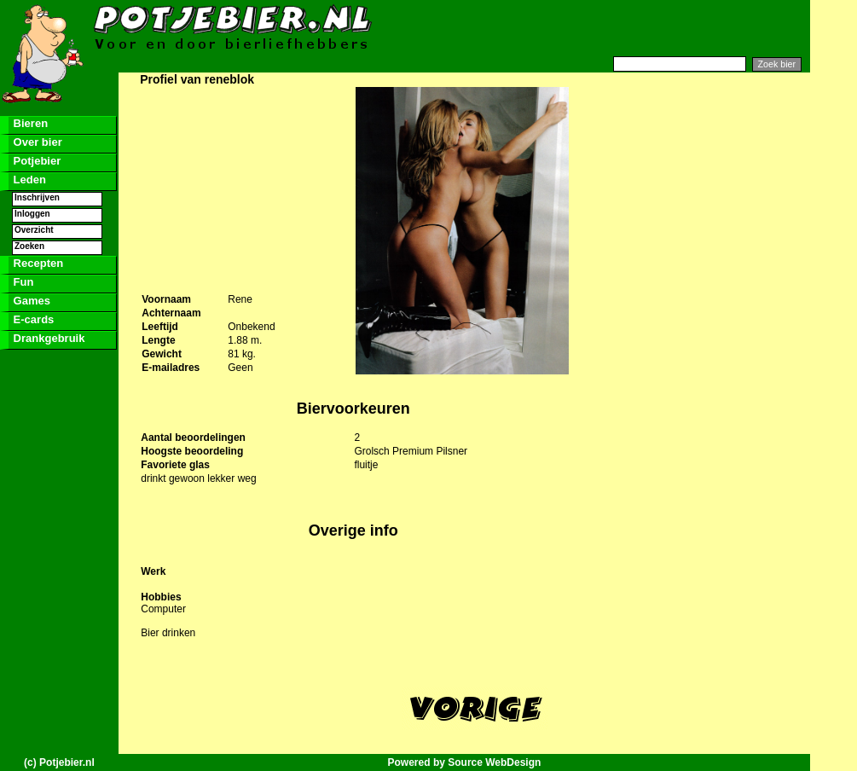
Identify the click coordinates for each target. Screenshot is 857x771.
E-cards (32, 319)
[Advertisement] (602, 28)
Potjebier (35, 160)
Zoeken (29, 246)
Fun (21, 281)
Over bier (36, 142)
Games (30, 300)
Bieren (29, 123)
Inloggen (32, 213)
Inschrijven (37, 197)
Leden (28, 179)
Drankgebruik (47, 338)
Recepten (36, 263)
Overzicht (34, 230)
